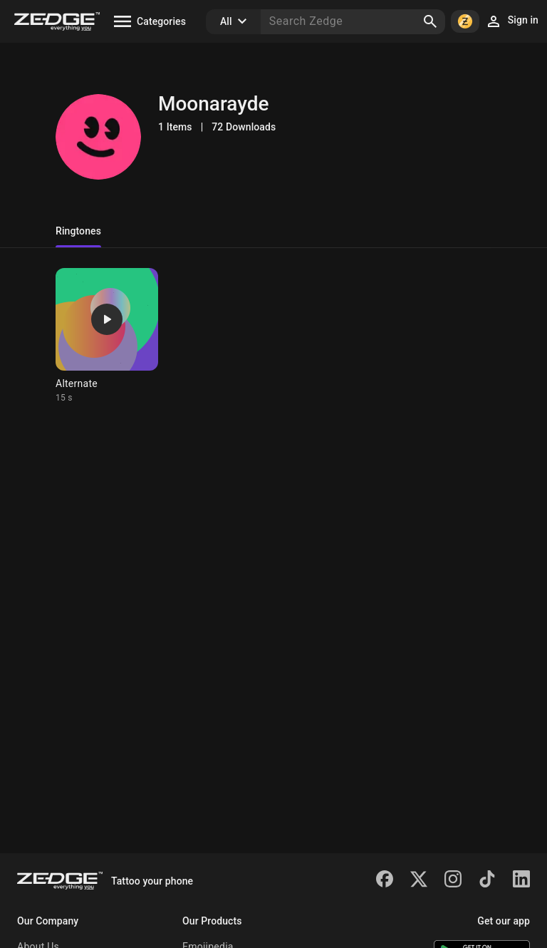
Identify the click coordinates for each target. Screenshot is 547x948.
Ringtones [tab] (78, 231)
